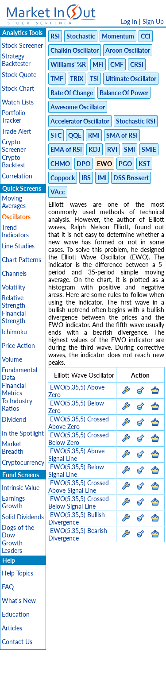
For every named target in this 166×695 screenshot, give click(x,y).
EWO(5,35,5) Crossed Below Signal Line (78, 502)
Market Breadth (12, 447)
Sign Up (153, 21)
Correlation (17, 176)
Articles (12, 628)
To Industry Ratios (17, 404)
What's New (19, 600)
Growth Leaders (12, 546)
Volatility (13, 287)
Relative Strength (13, 301)
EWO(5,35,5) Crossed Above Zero (78, 422)
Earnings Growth (13, 502)
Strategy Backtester (16, 59)
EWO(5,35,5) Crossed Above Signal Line (78, 486)
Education (16, 614)
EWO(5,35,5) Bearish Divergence (77, 534)
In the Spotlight (23, 433)
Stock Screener (22, 45)
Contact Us (17, 641)
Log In (129, 21)
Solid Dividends (23, 517)
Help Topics (17, 573)
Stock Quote (19, 74)
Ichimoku (14, 332)
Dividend (14, 419)
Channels (14, 273)
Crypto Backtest (13, 161)
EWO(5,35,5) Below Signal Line (76, 470)
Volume (12, 359)
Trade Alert (16, 131)
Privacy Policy (56, 676)
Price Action (18, 345)
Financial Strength (14, 316)
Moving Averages (14, 201)
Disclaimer (18, 676)
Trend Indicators (15, 231)
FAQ (8, 587)
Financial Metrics (14, 389)
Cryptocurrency (23, 462)
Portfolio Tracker (13, 116)
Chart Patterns (21, 259)
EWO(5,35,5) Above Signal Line (76, 454)
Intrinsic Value (20, 487)
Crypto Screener (14, 145)
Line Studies (18, 246)
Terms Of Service (104, 676)
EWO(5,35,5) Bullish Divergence (76, 518)
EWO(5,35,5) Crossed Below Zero (78, 438)
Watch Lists (18, 102)
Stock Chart (18, 88)
